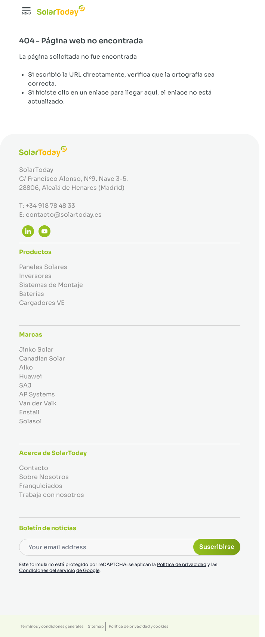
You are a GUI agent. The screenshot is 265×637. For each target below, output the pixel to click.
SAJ (25, 385)
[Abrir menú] (26, 10)
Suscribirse (216, 547)
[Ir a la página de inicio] (61, 10)
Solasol (30, 421)
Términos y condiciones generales (52, 626)
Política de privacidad (181, 564)
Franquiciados (40, 486)
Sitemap (96, 626)
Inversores (35, 276)
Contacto (33, 468)
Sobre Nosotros (44, 477)
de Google (87, 570)
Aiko (26, 367)
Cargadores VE (42, 303)
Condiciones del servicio (47, 570)
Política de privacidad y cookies (138, 626)
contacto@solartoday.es (64, 215)
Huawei (30, 376)
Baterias (31, 294)
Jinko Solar (36, 349)
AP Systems (37, 394)
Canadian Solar (42, 358)
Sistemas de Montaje (51, 285)
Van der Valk (37, 403)
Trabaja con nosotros (51, 495)
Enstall (29, 412)
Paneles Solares (43, 267)
